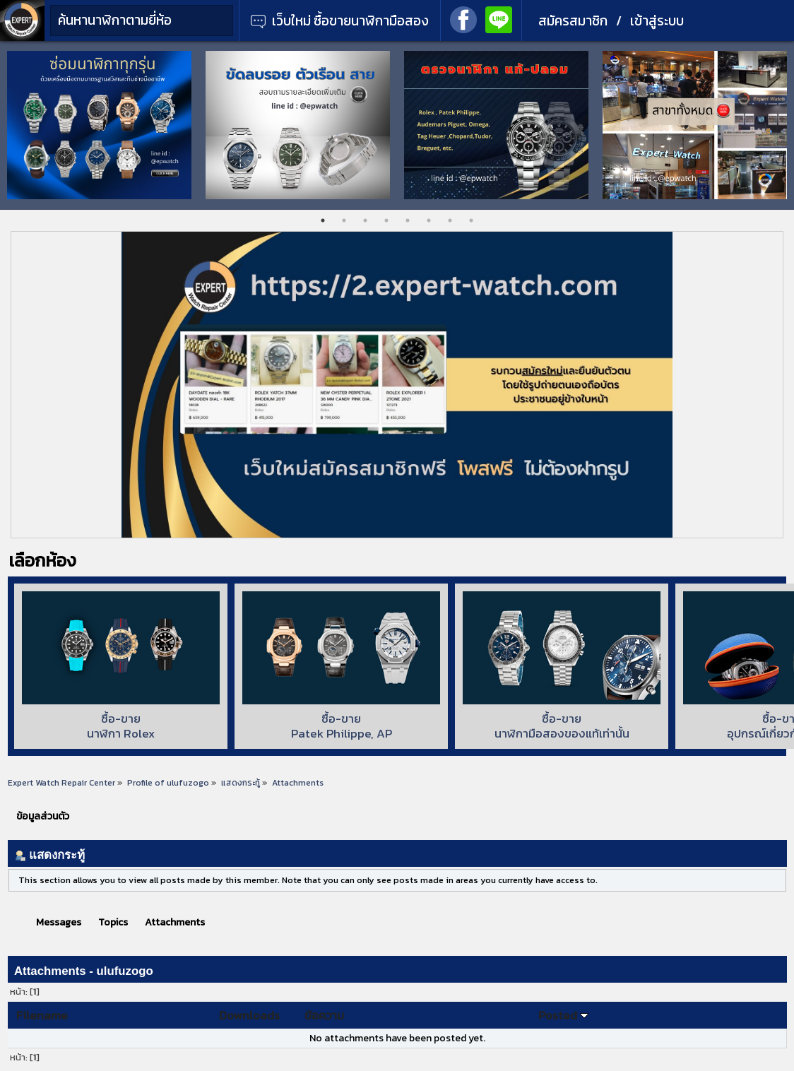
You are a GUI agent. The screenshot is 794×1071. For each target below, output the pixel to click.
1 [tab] (323, 220)
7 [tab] (450, 220)
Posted (563, 1015)
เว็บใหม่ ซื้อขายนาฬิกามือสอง (340, 21)
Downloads (249, 1015)
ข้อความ (324, 1015)
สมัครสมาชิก (573, 21)
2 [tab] (344, 220)
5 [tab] (408, 220)
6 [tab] (429, 220)
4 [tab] (386, 220)
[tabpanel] (99, 125)
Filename (42, 1015)
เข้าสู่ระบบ (657, 21)
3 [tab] (365, 220)
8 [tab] (471, 220)
